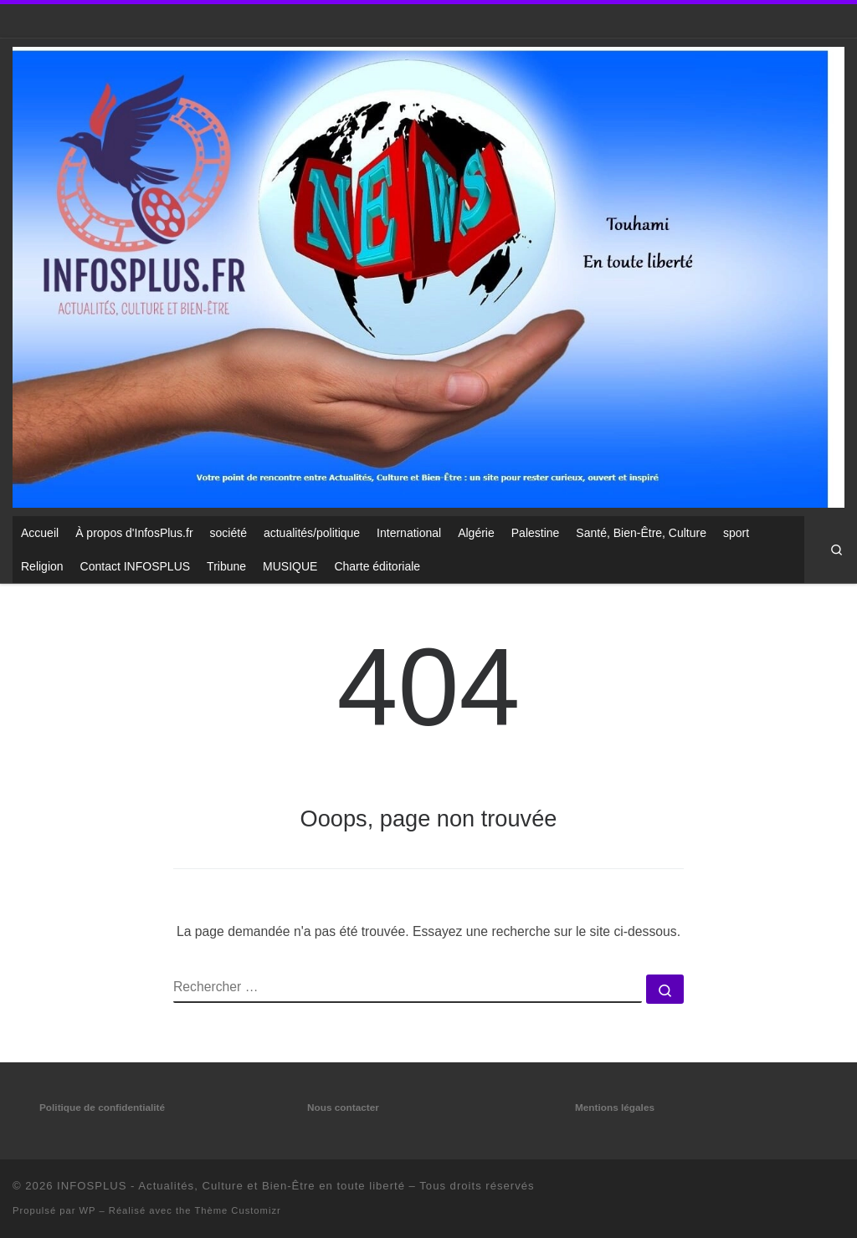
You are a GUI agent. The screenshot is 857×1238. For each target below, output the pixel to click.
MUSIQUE (290, 566)
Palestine (535, 533)
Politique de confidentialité (102, 1107)
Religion (42, 566)
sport (736, 533)
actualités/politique (312, 533)
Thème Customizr (237, 1210)
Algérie (476, 533)
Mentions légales (614, 1107)
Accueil (40, 533)
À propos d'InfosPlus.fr (133, 533)
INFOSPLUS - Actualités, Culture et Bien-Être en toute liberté (231, 1185)
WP (88, 1210)
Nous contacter (343, 1107)
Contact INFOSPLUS (135, 566)
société (228, 533)
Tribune (226, 566)
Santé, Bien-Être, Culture (641, 533)
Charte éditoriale (377, 566)
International (409, 533)
